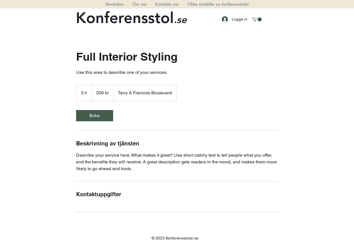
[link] (94, 115)
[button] (257, 19)
